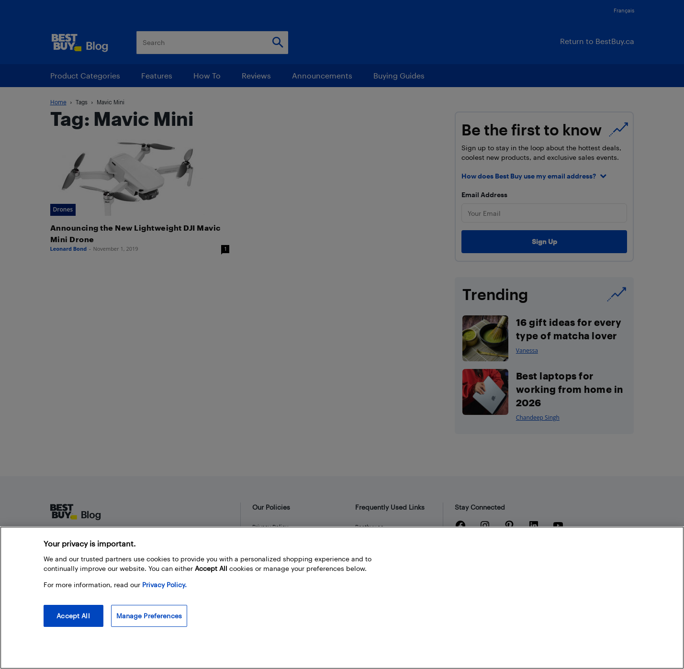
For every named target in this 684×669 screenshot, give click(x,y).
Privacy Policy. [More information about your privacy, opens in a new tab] (164, 584)
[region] (342, 597)
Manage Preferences (149, 616)
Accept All (73, 616)
